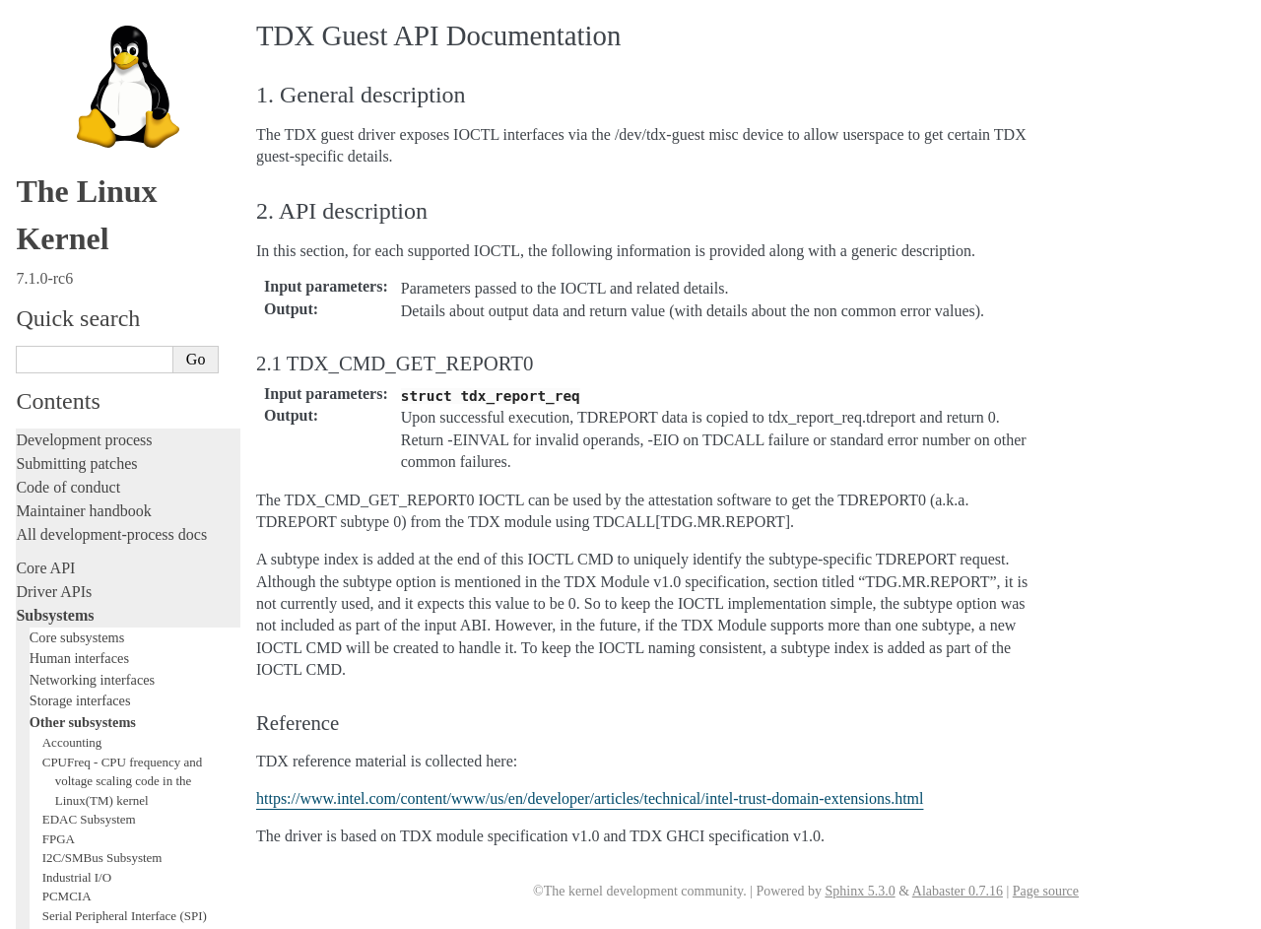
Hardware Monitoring (98, 91)
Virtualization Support (104, 71)
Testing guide (58, 428)
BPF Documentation (95, 168)
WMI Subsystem (85, 283)
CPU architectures (73, 765)
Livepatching (57, 522)
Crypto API (71, 148)
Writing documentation (89, 380)
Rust (30, 546)
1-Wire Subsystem (89, 33)
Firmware (46, 707)
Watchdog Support (90, 52)
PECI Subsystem (85, 263)
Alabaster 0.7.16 (957, 891)
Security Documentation (104, 129)
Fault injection (61, 499)
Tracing (40, 475)
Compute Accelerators (99, 109)
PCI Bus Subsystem (93, 206)
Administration (63, 579)
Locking (42, 323)
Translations (55, 832)
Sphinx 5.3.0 (860, 891)
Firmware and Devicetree (96, 731)
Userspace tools (65, 650)
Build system (57, 603)
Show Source (58, 910)
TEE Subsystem (83, 302)
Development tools (75, 404)
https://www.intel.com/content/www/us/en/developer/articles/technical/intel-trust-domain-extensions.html (589, 798)
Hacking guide (62, 451)
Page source (1046, 891)
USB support (75, 186)
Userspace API (62, 674)
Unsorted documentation (93, 798)
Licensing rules (64, 357)
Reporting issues (68, 627)
